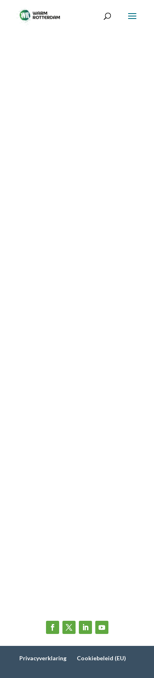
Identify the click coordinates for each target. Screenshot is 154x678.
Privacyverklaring (43, 658)
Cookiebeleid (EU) (101, 658)
